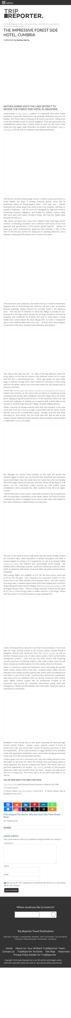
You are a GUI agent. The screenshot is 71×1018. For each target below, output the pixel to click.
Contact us (8, 954)
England (14, 24)
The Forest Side (10, 784)
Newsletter (8, 26)
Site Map (50, 954)
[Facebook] (8, 804)
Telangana (15, 940)
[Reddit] (17, 804)
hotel (19, 217)
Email (6, 877)
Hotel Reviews (42, 24)
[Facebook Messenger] (8, 809)
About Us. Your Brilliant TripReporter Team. (40, 951)
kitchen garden (49, 653)
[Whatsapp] (52, 804)
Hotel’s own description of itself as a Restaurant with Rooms (39, 390)
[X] (26, 809)
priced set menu (11, 564)
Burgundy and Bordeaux (51, 586)
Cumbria (7, 24)
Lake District (54, 24)
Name (6, 869)
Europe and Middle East (27, 24)
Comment (8, 843)
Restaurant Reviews (30, 942)
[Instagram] (17, 809)
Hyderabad (7, 940)
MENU (9, 3)
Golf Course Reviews (47, 940)
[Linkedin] (26, 804)
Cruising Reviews (25, 940)
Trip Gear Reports (61, 940)
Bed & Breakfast (26, 791)
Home (9, 951)
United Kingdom (19, 26)
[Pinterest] (34, 804)
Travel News (18, 942)
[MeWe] (43, 804)
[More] (52, 809)
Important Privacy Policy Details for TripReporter (42, 956)
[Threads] (34, 809)
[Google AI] (43, 809)
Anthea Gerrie (23, 40)
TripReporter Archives (30, 954)
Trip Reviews (52, 942)
